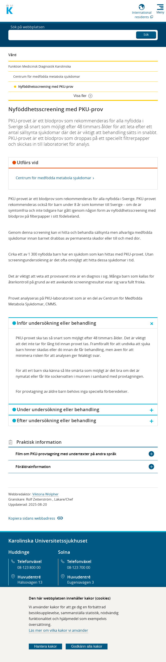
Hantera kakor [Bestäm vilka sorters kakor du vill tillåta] (45, 646)
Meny (160, 12)
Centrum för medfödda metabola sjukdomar (46, 76)
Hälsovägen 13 (30, 582)
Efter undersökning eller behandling (56, 420)
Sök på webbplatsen (28, 34)
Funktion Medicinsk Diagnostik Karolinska (39, 66)
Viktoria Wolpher (45, 494)
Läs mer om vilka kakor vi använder (58, 630)
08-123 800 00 (28, 567)
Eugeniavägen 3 (80, 582)
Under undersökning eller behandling (58, 409)
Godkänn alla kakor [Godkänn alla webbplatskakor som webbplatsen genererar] (86, 646)
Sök (146, 34)
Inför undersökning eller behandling (56, 323)
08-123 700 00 (78, 567)
